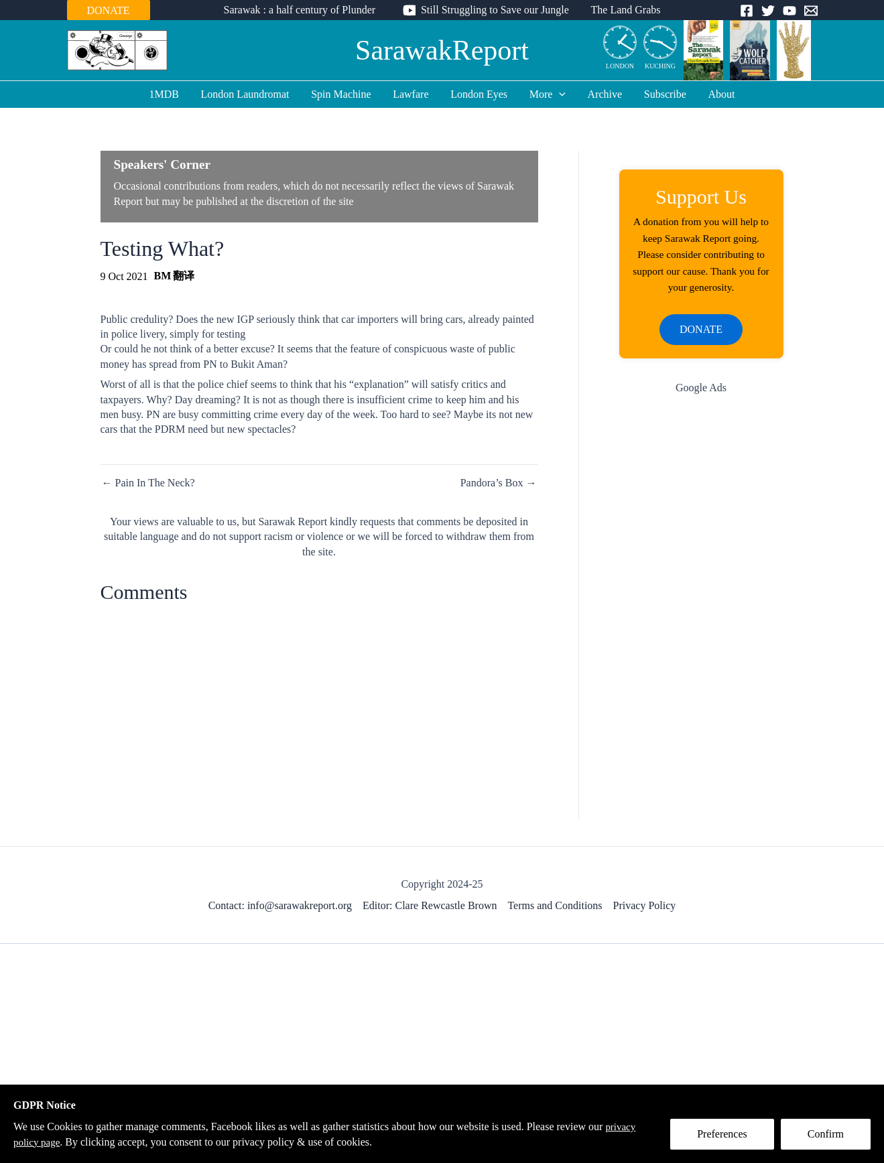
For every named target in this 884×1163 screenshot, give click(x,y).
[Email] (811, 10)
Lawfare (411, 94)
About (719, 94)
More (547, 94)
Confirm (826, 1134)
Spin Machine (342, 94)
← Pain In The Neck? (148, 483)
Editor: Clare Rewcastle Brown (430, 909)
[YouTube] (789, 10)
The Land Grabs (625, 9)
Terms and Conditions (554, 909)
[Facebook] (746, 10)
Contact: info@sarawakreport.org (280, 909)
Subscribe (664, 94)
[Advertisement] (701, 622)
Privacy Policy (644, 909)
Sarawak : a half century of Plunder (300, 9)
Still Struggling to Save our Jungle (495, 9)
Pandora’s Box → (498, 483)
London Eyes (478, 94)
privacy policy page (55, 1142)
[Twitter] (768, 10)
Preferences (722, 1134)
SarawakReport (442, 50)
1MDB (165, 94)
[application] (559, 94)
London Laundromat (246, 94)
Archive (603, 94)
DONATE (108, 10)
